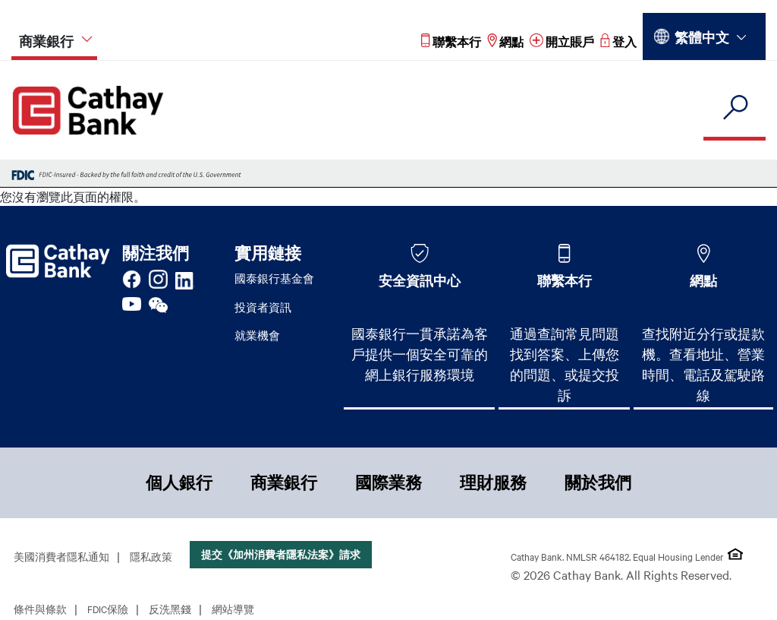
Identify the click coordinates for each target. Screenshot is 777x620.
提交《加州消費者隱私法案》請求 (280, 554)
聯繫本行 (564, 280)
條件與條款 (40, 608)
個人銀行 (179, 482)
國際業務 (388, 482)
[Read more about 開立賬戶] (562, 41)
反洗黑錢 (170, 608)
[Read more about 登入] (618, 41)
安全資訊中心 (420, 280)
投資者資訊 (262, 307)
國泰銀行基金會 (274, 278)
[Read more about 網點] (505, 41)
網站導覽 (233, 608)
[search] (734, 108)
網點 (703, 280)
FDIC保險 (107, 608)
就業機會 (257, 335)
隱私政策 (151, 556)
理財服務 (493, 482)
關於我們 (598, 482)
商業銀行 (283, 482)
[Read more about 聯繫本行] (451, 41)
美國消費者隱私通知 (61, 556)
